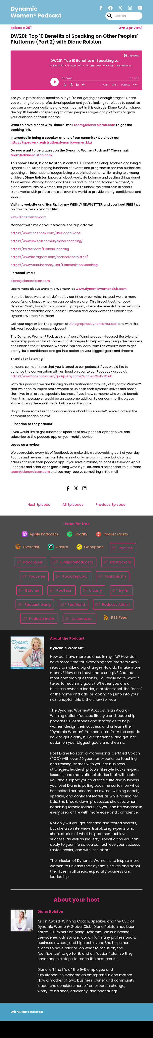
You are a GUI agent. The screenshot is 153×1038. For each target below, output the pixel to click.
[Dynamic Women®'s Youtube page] (137, 9)
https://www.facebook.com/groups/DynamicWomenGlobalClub (61, 376)
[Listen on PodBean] (94, 593)
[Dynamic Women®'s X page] (118, 9)
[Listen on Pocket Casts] (114, 537)
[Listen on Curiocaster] (118, 622)
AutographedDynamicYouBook (93, 323)
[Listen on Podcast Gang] (71, 608)
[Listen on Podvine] (31, 565)
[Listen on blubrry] (125, 593)
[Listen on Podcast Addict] (34, 622)
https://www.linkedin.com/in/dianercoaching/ (47, 241)
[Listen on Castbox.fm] (36, 579)
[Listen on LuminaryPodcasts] (108, 565)
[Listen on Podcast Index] (78, 622)
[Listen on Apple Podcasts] (38, 537)
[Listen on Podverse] (72, 579)
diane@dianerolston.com (30, 281)
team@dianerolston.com (30, 471)
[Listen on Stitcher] (62, 593)
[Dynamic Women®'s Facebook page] (101, 9)
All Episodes (72, 504)
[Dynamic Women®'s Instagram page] (127, 9)
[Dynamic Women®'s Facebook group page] (108, 9)
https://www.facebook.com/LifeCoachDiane (45, 233)
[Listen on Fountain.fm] (28, 593)
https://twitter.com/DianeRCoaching (40, 249)
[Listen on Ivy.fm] (35, 608)
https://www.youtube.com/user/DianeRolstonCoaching (54, 265)
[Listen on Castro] (73, 551)
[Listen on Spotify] (77, 537)
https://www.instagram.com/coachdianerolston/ (49, 257)
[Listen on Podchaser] (65, 565)
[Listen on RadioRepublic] (110, 579)
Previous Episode (110, 504)
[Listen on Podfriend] (110, 608)
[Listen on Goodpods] (107, 551)
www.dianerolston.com (28, 217)
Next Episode (38, 504)
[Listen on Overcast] (41, 551)
